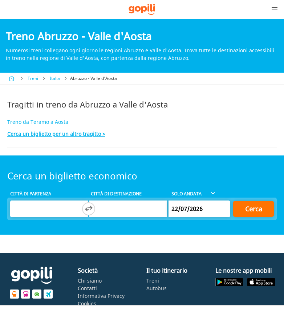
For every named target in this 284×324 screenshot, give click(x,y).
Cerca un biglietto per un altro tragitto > (56, 133)
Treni (33, 78)
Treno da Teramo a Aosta (37, 121)
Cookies (87, 303)
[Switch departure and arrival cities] (88, 208)
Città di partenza (30, 194)
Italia (55, 78)
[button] (274, 9)
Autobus (156, 288)
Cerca (253, 208)
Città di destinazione (116, 194)
